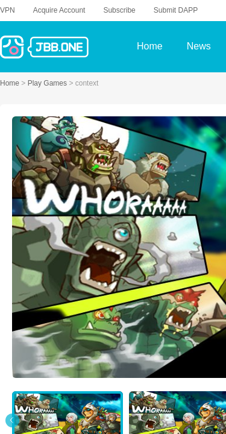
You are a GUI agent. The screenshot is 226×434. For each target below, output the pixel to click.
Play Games (48, 83)
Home (10, 83)
